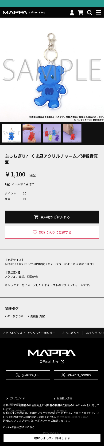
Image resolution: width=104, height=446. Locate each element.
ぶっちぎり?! (15, 316)
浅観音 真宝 (37, 316)
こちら (31, 427)
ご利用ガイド (17, 398)
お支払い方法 (64, 398)
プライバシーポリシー (34, 420)
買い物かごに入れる (55, 217)
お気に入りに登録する (55, 232)
